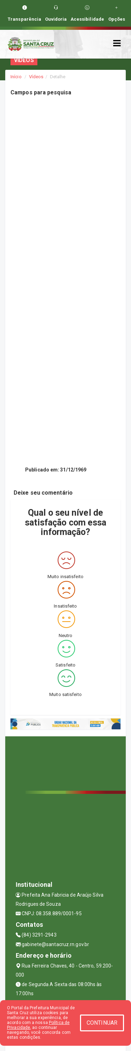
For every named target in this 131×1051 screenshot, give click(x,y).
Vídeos (36, 76)
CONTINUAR (102, 1022)
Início (16, 76)
